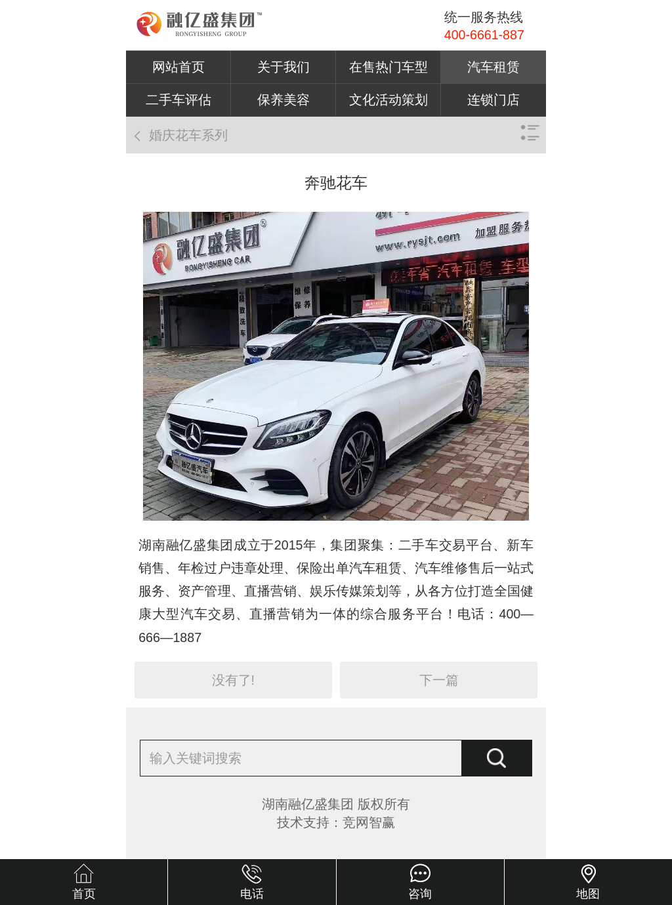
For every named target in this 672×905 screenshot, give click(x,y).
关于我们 (283, 67)
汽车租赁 (493, 67)
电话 (252, 893)
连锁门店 (493, 99)
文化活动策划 (388, 99)
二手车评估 (178, 99)
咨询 (420, 893)
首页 (84, 893)
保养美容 (283, 99)
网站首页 (178, 67)
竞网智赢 (369, 822)
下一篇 (439, 680)
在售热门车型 (388, 67)
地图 (588, 893)
